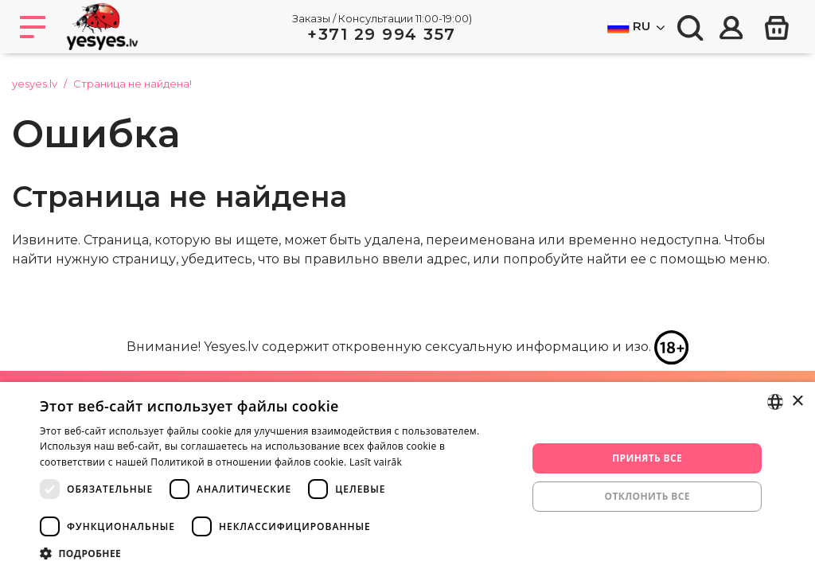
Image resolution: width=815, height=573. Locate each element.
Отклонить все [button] (646, 496)
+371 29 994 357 (381, 34)
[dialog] (407, 477)
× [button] (797, 401)
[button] (276, 553)
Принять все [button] (647, 458)
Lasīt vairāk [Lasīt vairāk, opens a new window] (375, 462)
